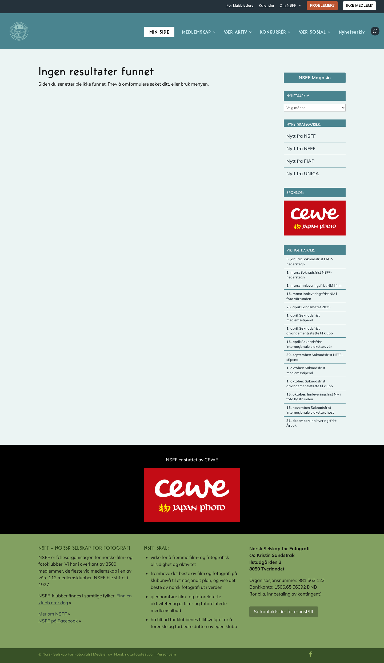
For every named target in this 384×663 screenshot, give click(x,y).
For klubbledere (240, 5)
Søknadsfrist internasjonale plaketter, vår (309, 344)
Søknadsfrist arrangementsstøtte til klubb (309, 330)
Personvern (166, 654)
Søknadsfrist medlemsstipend (303, 317)
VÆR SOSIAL (312, 32)
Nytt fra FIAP (300, 161)
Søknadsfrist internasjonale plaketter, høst (310, 409)
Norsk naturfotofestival (133, 654)
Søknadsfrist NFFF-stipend (314, 357)
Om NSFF (287, 5)
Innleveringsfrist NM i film (314, 285)
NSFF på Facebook (58, 621)
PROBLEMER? (322, 5)
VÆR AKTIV (235, 32)
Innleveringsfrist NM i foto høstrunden (313, 396)
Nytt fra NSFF (301, 136)
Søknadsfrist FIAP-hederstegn (310, 261)
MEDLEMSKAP (196, 32)
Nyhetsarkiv (352, 32)
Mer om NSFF (52, 614)
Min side (159, 32)
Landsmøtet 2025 (308, 307)
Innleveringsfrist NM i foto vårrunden (311, 296)
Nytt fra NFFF (300, 148)
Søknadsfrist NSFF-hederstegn (309, 274)
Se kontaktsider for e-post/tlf (283, 611)
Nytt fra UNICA (302, 173)
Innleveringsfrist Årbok (311, 423)
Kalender (266, 5)
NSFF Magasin (315, 77)
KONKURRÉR (273, 32)
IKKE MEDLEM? (359, 5)
